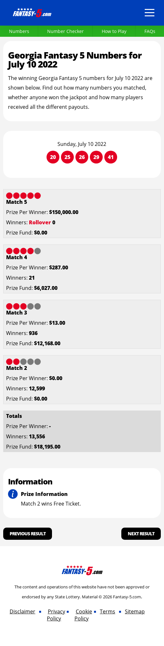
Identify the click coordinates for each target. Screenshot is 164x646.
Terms (107, 611)
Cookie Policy (83, 615)
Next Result (141, 533)
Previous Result (28, 533)
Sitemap (135, 611)
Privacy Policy (56, 615)
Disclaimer (22, 611)
